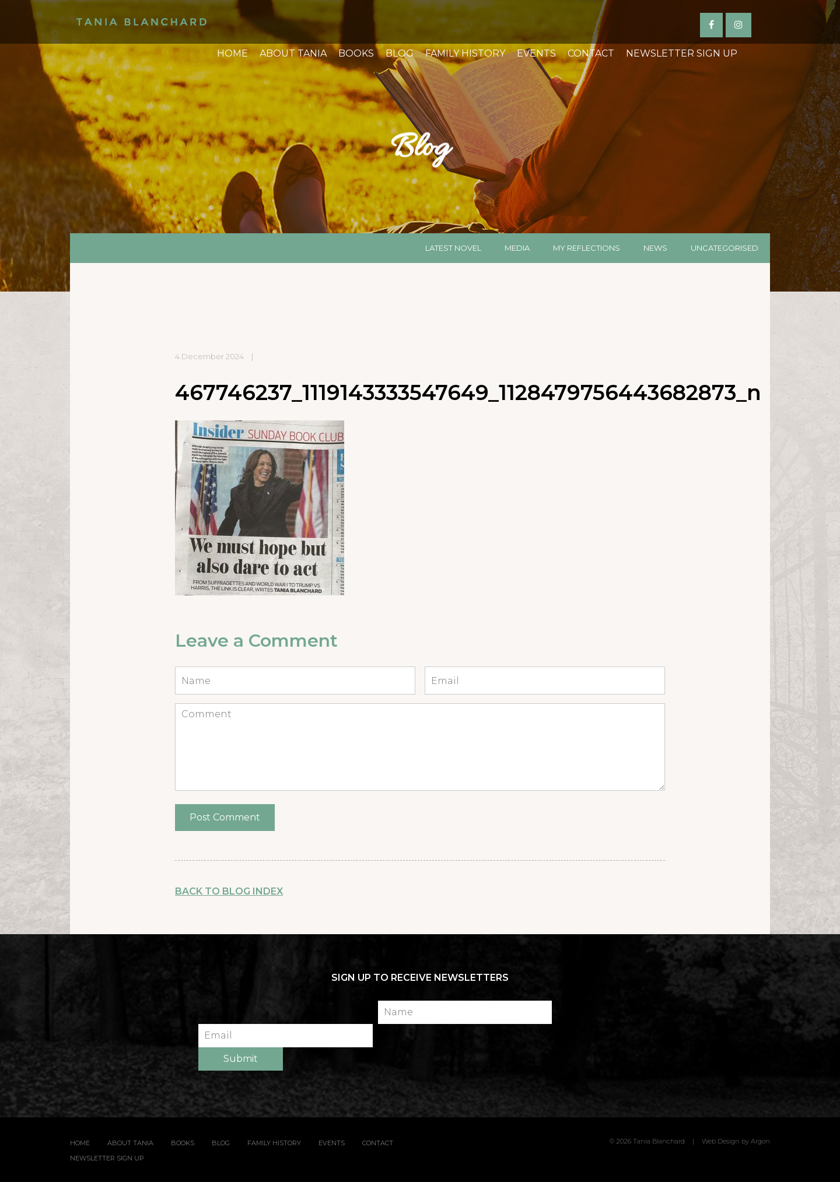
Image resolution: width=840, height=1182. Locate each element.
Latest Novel (453, 247)
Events (499, 79)
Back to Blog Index (229, 891)
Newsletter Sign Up (644, 79)
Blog (362, 79)
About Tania (255, 79)
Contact (553, 79)
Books (319, 79)
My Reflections (586, 247)
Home (195, 79)
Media (517, 247)
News (655, 247)
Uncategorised (724, 247)
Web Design (721, 1141)
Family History (428, 79)
